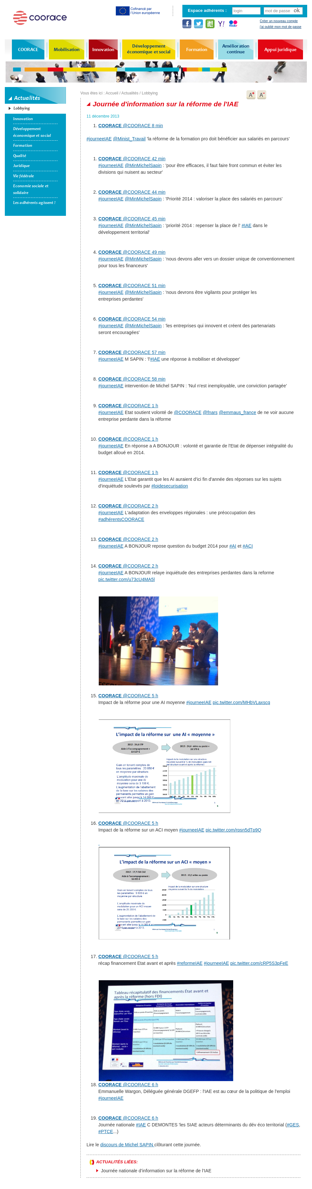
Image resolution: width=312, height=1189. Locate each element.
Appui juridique (280, 49)
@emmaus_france (237, 412)
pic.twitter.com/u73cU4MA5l (126, 579)
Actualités (129, 93)
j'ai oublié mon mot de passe (280, 27)
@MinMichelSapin (143, 165)
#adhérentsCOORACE (121, 519)
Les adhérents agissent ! (34, 202)
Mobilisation (66, 49)
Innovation (103, 49)
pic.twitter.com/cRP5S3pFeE (259, 963)
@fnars (210, 412)
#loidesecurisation (169, 486)
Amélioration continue (235, 49)
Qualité (19, 155)
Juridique (21, 165)
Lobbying (22, 108)
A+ (251, 95)
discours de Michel (127, 1144)
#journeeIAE (99, 138)
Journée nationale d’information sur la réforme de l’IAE (156, 1170)
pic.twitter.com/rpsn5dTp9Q (233, 829)
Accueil (112, 93)
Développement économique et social (149, 49)
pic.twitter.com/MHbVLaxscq (241, 702)
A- (262, 95)
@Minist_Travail (129, 138)
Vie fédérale (23, 176)
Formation (196, 49)
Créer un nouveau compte (279, 21)
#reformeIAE (190, 963)
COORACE (28, 49)
